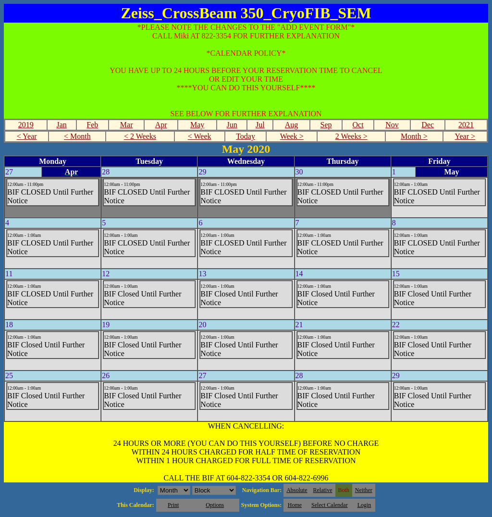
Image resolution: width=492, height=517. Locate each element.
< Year (27, 136)
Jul (260, 125)
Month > (414, 136)
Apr (161, 125)
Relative (322, 490)
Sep (326, 125)
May (197, 125)
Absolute (296, 490)
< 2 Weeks (140, 136)
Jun (232, 125)
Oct (357, 125)
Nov (392, 125)
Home (295, 505)
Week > (292, 136)
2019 (26, 125)
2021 (466, 125)
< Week (199, 136)
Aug (291, 125)
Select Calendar (329, 505)
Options (215, 505)
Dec (427, 125)
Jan (61, 125)
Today (245, 136)
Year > (465, 136)
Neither (363, 490)
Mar (126, 125)
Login (364, 505)
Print (173, 505)
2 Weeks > (351, 136)
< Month (77, 136)
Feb (92, 125)
